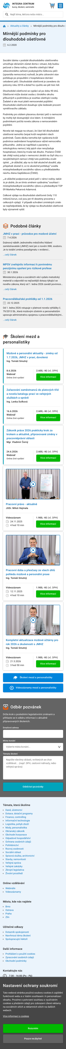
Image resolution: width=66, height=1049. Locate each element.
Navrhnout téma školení (18, 935)
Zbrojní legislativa (14, 870)
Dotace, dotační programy (19, 813)
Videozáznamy (13, 892)
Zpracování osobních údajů (19, 957)
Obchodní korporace (16, 834)
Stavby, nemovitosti (15, 859)
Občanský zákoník (15, 831)
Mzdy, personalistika (16, 827)
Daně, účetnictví (13, 810)
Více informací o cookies (16, 1016)
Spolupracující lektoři (16, 939)
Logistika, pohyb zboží (17, 824)
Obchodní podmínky (15, 961)
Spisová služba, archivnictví (19, 856)
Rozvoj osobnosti (14, 849)
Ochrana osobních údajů (18, 841)
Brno (7, 906)
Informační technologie (17, 820)
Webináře (10, 888)
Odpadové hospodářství (17, 838)
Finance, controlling (15, 817)
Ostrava (9, 910)
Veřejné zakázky (13, 866)
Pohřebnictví (12, 845)
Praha (8, 913)
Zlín (7, 917)
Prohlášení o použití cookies (20, 954)
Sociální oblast (13, 852)
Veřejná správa (13, 863)
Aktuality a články (19, 26)
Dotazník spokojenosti (17, 932)
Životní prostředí (14, 873)
